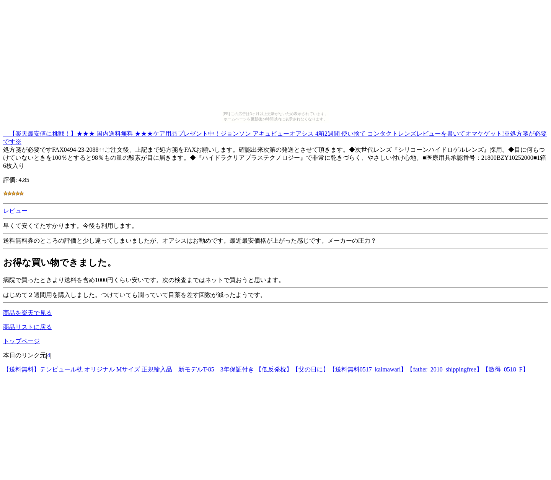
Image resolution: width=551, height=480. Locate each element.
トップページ (21, 341)
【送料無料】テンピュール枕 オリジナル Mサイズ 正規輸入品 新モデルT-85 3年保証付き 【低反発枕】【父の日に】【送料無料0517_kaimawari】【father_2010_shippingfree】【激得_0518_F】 (266, 369)
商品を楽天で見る (27, 313)
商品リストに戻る (27, 327)
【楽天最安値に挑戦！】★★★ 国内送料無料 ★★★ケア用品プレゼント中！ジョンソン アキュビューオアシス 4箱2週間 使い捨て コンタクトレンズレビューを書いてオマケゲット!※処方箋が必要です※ (275, 136)
